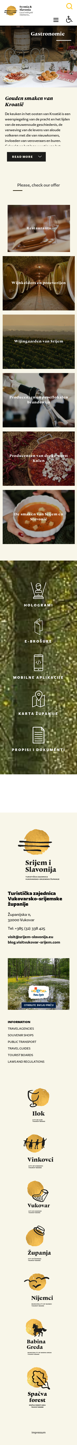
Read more (27, 157)
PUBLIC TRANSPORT (22, 1042)
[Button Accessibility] (69, 26)
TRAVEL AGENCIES (21, 1028)
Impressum (39, 1432)
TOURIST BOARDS (20, 1055)
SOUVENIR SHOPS (20, 1035)
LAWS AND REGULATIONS (26, 1062)
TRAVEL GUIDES (19, 1048)
